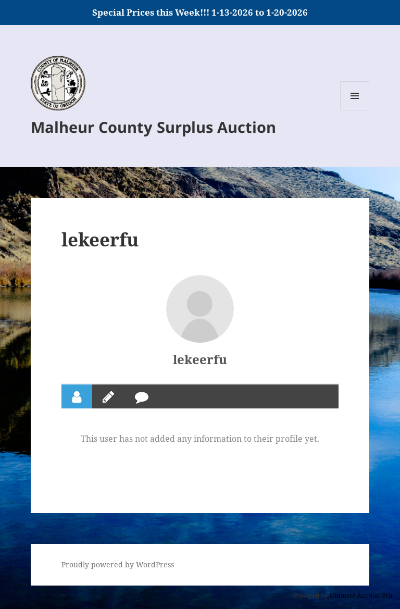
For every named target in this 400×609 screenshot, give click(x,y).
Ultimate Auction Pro (361, 595)
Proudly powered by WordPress (117, 564)
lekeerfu (200, 359)
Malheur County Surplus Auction (153, 127)
